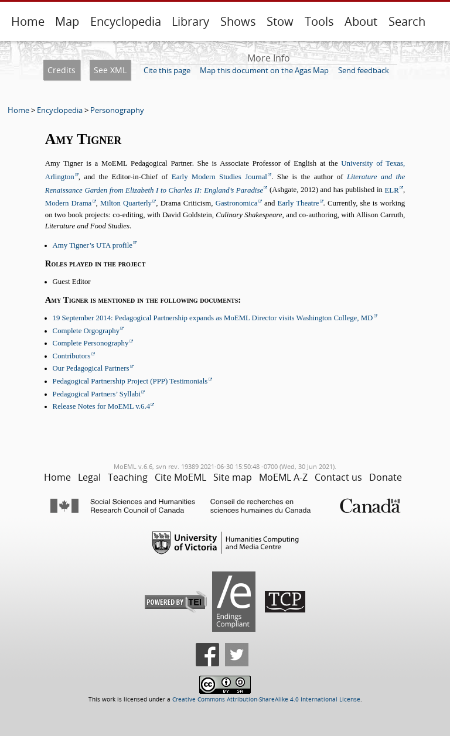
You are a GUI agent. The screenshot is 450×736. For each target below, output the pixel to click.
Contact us (338, 477)
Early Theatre (298, 203)
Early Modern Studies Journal (219, 177)
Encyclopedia (125, 21)
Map (67, 21)
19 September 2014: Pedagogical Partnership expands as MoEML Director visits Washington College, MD (213, 318)
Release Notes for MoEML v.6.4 (101, 406)
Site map (232, 477)
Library (190, 21)
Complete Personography (91, 343)
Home (28, 21)
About (361, 21)
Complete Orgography (86, 331)
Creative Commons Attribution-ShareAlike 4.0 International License (266, 699)
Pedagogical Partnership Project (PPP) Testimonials (130, 381)
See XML (110, 70)
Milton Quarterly (126, 203)
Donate (385, 477)
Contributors (72, 356)
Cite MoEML (180, 477)
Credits (61, 70)
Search (406, 21)
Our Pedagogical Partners (91, 368)
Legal (89, 477)
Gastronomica (237, 203)
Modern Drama (68, 203)
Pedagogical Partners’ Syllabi (97, 394)
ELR (392, 190)
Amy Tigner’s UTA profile (92, 245)
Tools (319, 21)
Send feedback (363, 70)
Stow (280, 21)
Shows (238, 21)
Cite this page (167, 70)
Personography (117, 110)
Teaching (128, 477)
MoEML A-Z (283, 477)
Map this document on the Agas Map (264, 70)
